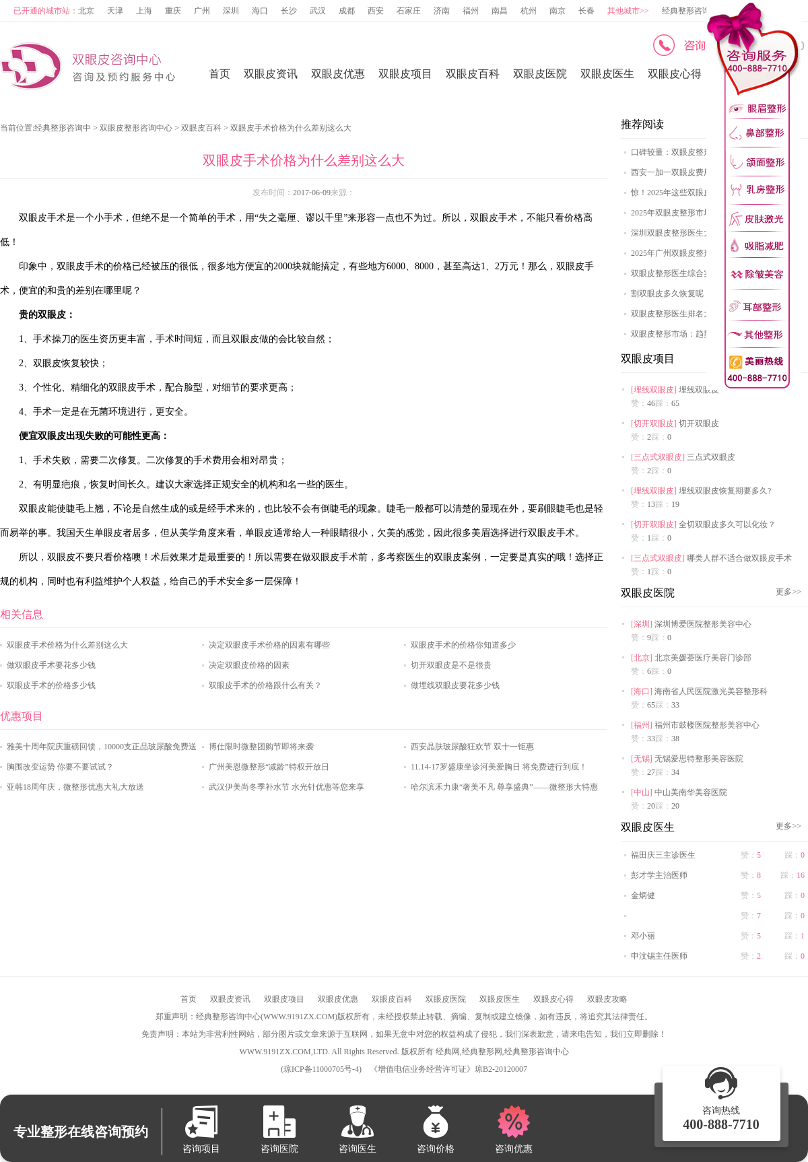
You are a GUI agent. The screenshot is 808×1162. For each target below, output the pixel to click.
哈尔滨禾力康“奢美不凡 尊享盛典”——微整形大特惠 (504, 787)
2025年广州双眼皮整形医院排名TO (693, 253)
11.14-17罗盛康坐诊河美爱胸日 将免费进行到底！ (499, 767)
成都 (347, 10)
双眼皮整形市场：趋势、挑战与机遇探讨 (703, 334)
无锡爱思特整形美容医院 (698, 758)
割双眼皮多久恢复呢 (667, 293)
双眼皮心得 (675, 73)
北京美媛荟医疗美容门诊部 (702, 657)
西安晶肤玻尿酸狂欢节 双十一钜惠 (472, 746)
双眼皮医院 (540, 73)
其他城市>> (628, 10)
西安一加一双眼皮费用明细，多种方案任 (703, 172)
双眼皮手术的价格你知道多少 (463, 645)
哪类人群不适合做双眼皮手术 (739, 558)
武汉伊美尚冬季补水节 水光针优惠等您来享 (286, 787)
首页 (219, 73)
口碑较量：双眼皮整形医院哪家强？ (695, 152)
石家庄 (409, 10)
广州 (202, 10)
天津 (115, 10)
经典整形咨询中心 (694, 10)
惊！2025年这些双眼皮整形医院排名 (695, 192)
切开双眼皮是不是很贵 (451, 665)
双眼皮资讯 (271, 73)
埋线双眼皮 (654, 390)
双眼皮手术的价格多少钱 (51, 685)
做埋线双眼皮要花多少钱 (455, 685)
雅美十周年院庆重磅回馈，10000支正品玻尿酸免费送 (102, 746)
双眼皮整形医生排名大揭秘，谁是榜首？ (703, 313)
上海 (144, 10)
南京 (557, 10)
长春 (586, 10)
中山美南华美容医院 (690, 792)
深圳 (231, 10)
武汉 (318, 10)
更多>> (788, 591)
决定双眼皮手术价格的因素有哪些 (269, 645)
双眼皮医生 (607, 73)
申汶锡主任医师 (659, 956)
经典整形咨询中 (62, 128)
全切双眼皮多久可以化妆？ (727, 524)
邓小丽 (643, 936)
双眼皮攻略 (607, 999)
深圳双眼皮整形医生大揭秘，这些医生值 (703, 233)
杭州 (528, 10)
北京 (86, 10)
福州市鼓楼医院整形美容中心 (707, 725)
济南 (442, 10)
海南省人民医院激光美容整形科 (711, 691)
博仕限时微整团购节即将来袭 (261, 746)
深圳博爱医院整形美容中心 (702, 624)
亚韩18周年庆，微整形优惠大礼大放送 (75, 787)
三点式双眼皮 (658, 457)
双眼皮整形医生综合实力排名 (683, 273)
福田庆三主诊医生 (663, 855)
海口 (260, 10)
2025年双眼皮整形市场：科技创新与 (695, 212)
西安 (376, 10)
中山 (642, 792)
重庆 (173, 10)
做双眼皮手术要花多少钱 (51, 665)
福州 (471, 10)
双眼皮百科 (473, 73)
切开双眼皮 (654, 423)
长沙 (289, 10)
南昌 (500, 10)
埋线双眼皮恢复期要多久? (725, 490)
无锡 (642, 758)
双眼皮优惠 (338, 73)
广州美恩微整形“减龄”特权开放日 (269, 767)
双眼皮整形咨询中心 (136, 128)
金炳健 (643, 895)
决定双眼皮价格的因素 (249, 665)
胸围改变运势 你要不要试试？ (60, 767)
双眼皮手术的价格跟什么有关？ (265, 685)
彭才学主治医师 (659, 875)
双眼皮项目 (405, 73)
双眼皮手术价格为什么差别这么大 (67, 645)
